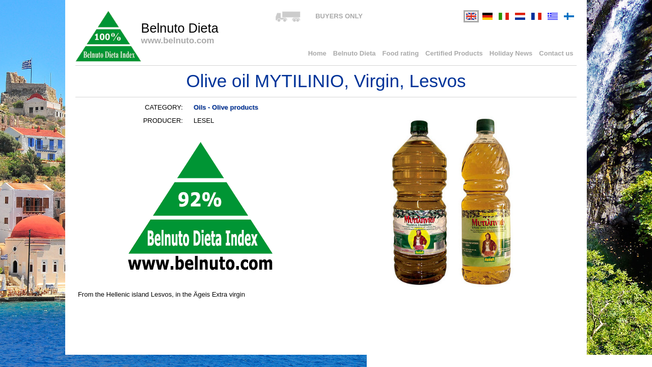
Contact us (556, 53)
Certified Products (454, 53)
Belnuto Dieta (354, 53)
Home (317, 53)
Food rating (401, 53)
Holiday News (511, 53)
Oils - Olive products (226, 107)
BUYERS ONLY (339, 16)
